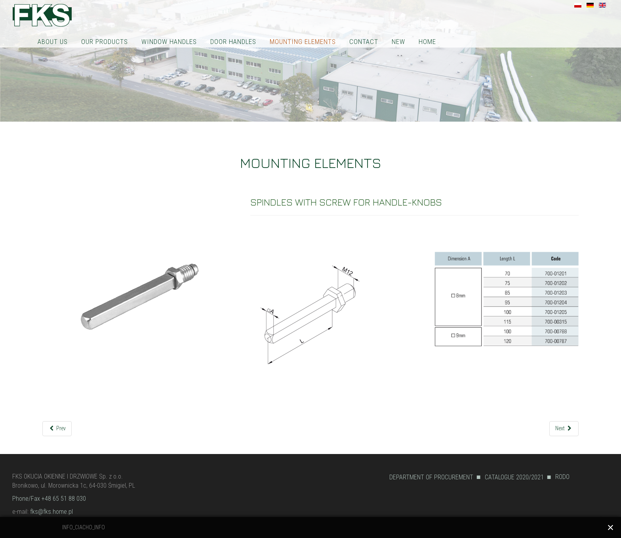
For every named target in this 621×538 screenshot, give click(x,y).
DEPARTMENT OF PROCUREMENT (431, 477)
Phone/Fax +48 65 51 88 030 (49, 498)
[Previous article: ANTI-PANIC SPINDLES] (57, 428)
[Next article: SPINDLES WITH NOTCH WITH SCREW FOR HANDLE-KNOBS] (564, 428)
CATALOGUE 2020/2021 (514, 477)
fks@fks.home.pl (51, 511)
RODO (562, 477)
